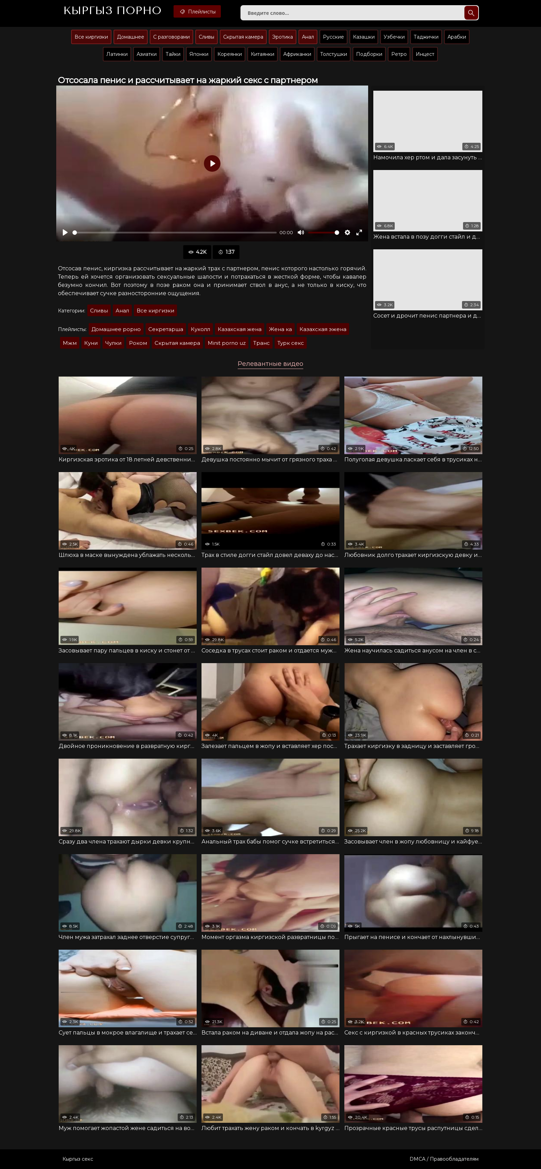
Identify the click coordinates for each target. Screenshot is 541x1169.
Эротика (282, 37)
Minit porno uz (227, 343)
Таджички (426, 37)
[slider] (174, 232)
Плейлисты (197, 11)
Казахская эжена (322, 329)
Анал (308, 37)
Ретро (399, 54)
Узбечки (394, 37)
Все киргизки (91, 37)
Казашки (364, 37)
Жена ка (280, 329)
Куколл (200, 329)
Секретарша (165, 329)
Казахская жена (240, 329)
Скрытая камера (243, 37)
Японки (198, 54)
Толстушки (333, 54)
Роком (138, 343)
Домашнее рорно (116, 329)
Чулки (113, 343)
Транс (261, 343)
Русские (333, 37)
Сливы (206, 37)
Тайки (173, 54)
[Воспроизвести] (65, 232)
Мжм (70, 343)
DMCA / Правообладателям (444, 1159)
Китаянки (262, 54)
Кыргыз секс (77, 1159)
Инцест (425, 54)
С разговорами (171, 37)
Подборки (369, 54)
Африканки (297, 54)
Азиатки (147, 54)
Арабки (456, 37)
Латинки (117, 54)
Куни (91, 343)
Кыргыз (112, 10)
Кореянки (229, 54)
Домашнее (130, 37)
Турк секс (290, 343)
